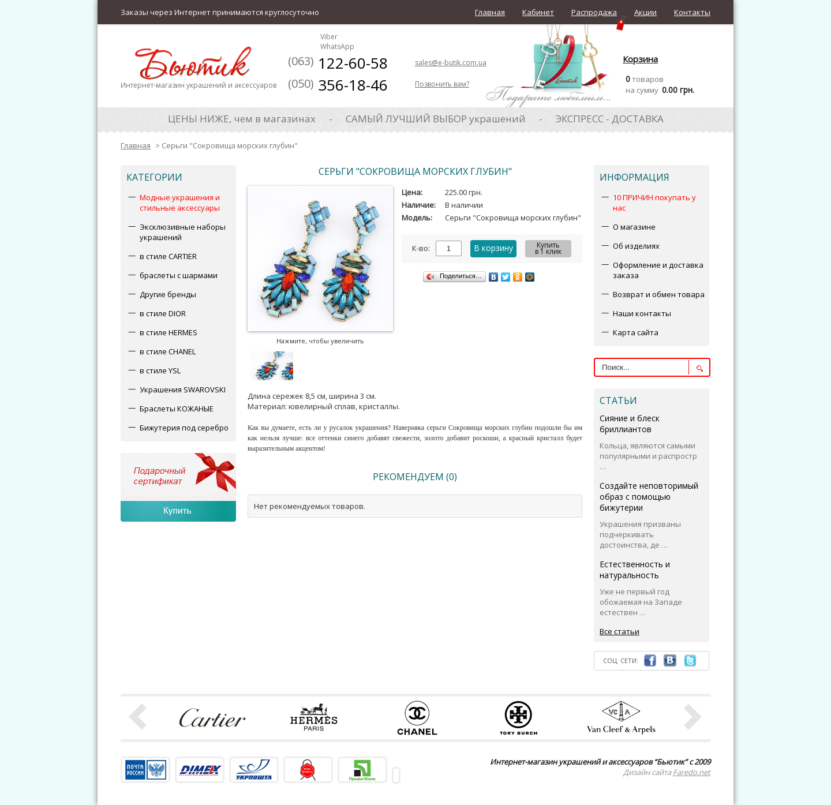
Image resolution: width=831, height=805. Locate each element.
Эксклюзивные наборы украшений (183, 232)
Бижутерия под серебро (184, 427)
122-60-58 (338, 63)
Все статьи (619, 631)
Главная (490, 12)
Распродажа (594, 12)
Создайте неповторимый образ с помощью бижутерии (649, 496)
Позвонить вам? (442, 84)
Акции (645, 12)
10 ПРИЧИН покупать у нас (654, 202)
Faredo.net (691, 772)
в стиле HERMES (168, 332)
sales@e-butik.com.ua (450, 63)
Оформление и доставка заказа (658, 270)
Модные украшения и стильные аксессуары (180, 202)
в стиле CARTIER (168, 256)
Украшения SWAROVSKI (183, 389)
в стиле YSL (160, 370)
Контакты (692, 12)
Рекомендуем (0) (415, 476)
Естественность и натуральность (635, 570)
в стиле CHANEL (168, 351)
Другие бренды (168, 294)
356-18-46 (338, 84)
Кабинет (538, 12)
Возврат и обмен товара (659, 294)
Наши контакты (642, 313)
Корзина (640, 59)
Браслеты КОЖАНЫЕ (177, 408)
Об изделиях (636, 246)
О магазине (634, 227)
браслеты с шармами (179, 275)
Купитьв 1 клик (548, 248)
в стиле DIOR (163, 313)
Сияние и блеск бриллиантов (630, 424)
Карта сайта (635, 332)
